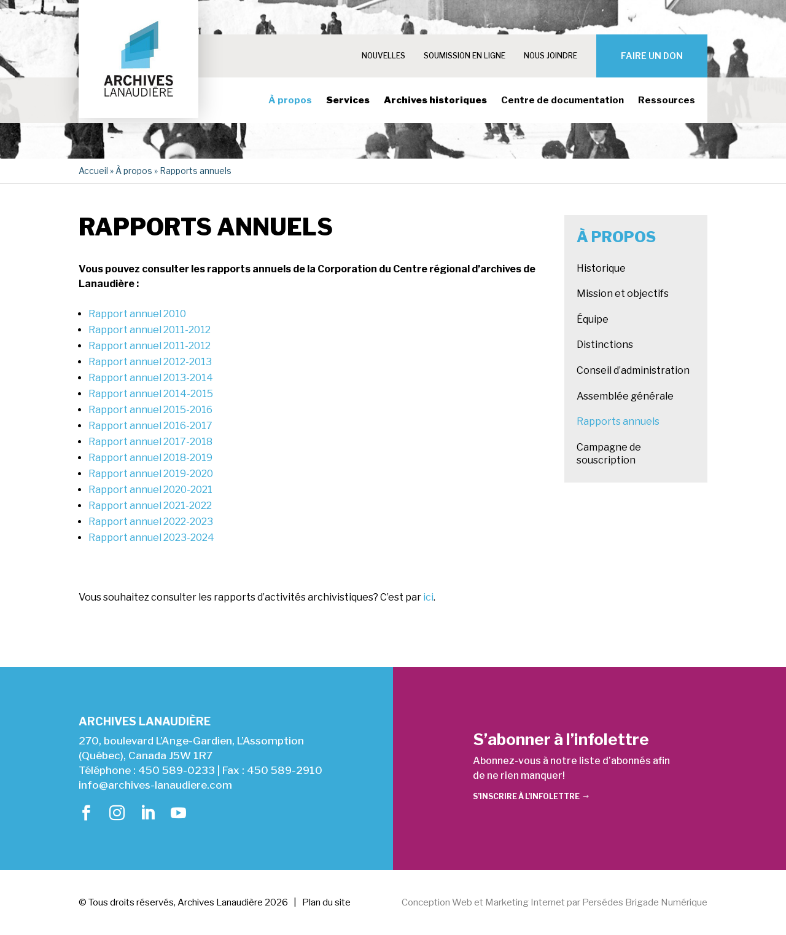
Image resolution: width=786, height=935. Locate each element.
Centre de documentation (562, 101)
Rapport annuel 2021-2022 (150, 505)
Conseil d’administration (633, 370)
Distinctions (605, 344)
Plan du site (326, 902)
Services (348, 101)
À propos (290, 101)
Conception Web (437, 902)
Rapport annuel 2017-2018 (150, 442)
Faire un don (652, 55)
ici (428, 597)
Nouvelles (383, 55)
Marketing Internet (525, 902)
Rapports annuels (618, 421)
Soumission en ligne (464, 55)
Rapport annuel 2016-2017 (150, 426)
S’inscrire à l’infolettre (526, 796)
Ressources (666, 101)
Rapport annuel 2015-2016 (150, 410)
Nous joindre (550, 55)
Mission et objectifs (623, 293)
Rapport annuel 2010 (137, 314)
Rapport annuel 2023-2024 (151, 537)
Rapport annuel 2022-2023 (150, 521)
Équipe (593, 319)
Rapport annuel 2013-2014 (150, 378)
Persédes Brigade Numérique (644, 902)
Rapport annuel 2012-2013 (150, 362)
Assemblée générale (625, 396)
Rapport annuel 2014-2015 (150, 394)
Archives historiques (435, 101)
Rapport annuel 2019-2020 (150, 473)
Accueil (93, 170)
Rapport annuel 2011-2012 (149, 330)
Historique (601, 268)
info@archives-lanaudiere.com (155, 785)
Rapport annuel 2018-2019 (150, 458)
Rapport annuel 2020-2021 (150, 489)
